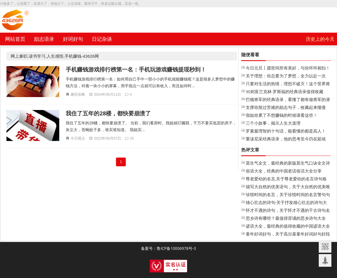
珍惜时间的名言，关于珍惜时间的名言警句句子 (288, 195)
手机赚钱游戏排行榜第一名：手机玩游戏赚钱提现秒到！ (136, 69)
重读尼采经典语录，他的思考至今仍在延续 (286, 139)
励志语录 (44, 38)
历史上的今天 (320, 39)
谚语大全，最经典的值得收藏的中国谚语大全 (288, 226)
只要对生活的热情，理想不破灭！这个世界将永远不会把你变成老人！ (288, 84)
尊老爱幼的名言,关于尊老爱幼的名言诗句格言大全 (286, 179)
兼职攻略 (77, 94)
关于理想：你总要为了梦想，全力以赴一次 (286, 76)
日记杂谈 (102, 38)
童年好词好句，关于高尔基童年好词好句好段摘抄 (288, 234)
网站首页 (15, 38)
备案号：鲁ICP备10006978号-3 (168, 248)
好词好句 (73, 38)
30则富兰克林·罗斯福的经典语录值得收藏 (284, 91)
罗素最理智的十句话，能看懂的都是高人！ (286, 131)
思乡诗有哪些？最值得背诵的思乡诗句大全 (286, 218)
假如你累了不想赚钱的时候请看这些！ (281, 115)
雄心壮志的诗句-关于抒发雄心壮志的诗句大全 (286, 202)
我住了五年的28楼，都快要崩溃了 (108, 113)
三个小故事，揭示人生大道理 (273, 123)
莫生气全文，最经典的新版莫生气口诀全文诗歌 (288, 163)
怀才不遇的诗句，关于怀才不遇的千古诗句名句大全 (288, 210)
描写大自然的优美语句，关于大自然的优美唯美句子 (288, 187)
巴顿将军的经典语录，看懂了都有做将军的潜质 (288, 100)
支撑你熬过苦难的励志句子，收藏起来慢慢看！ (286, 107)
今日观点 (77, 138)
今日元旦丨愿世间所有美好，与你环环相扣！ (288, 68)
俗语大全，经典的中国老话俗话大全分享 (284, 171)
